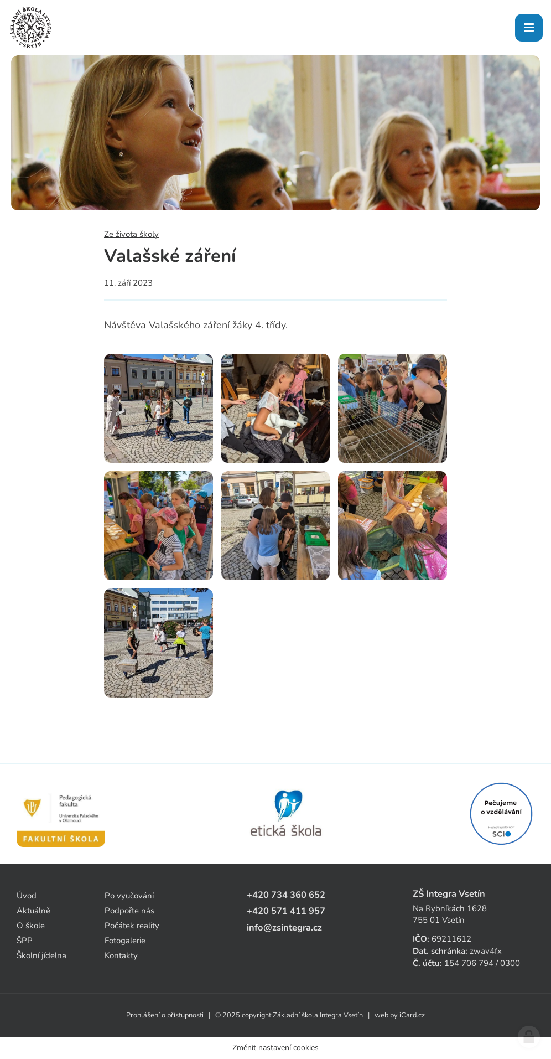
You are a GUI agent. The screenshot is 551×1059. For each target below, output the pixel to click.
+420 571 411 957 (286, 911)
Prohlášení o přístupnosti (165, 1015)
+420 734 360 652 (286, 894)
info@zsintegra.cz (284, 927)
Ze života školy (131, 234)
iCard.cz (412, 1015)
